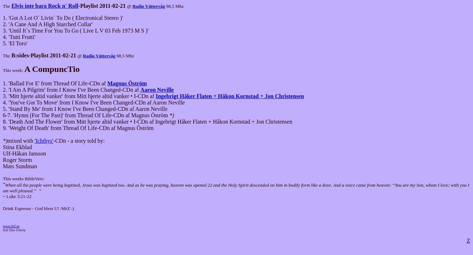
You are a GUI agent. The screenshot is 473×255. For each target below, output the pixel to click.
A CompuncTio (52, 69)
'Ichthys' (44, 141)
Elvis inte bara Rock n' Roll (44, 6)
